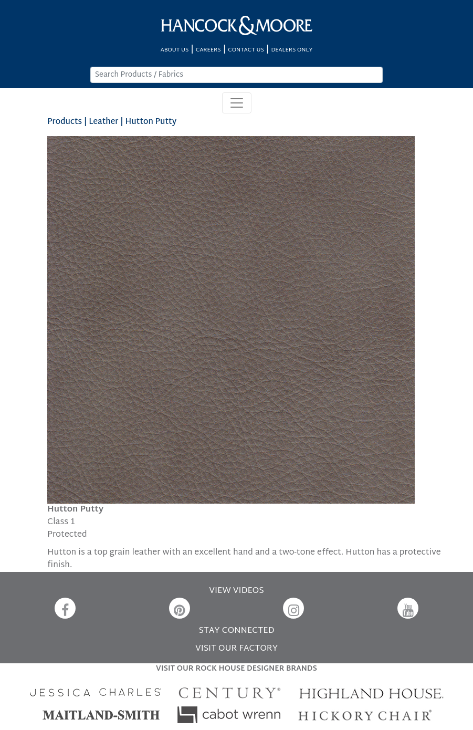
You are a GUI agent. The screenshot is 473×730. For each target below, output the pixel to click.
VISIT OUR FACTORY (236, 648)
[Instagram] (293, 608)
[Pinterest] (179, 608)
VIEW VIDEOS (236, 591)
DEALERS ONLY (291, 50)
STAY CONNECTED (237, 631)
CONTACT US (246, 50)
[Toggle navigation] (236, 102)
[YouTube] (407, 608)
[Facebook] (65, 608)
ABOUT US (175, 50)
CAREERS (208, 50)
